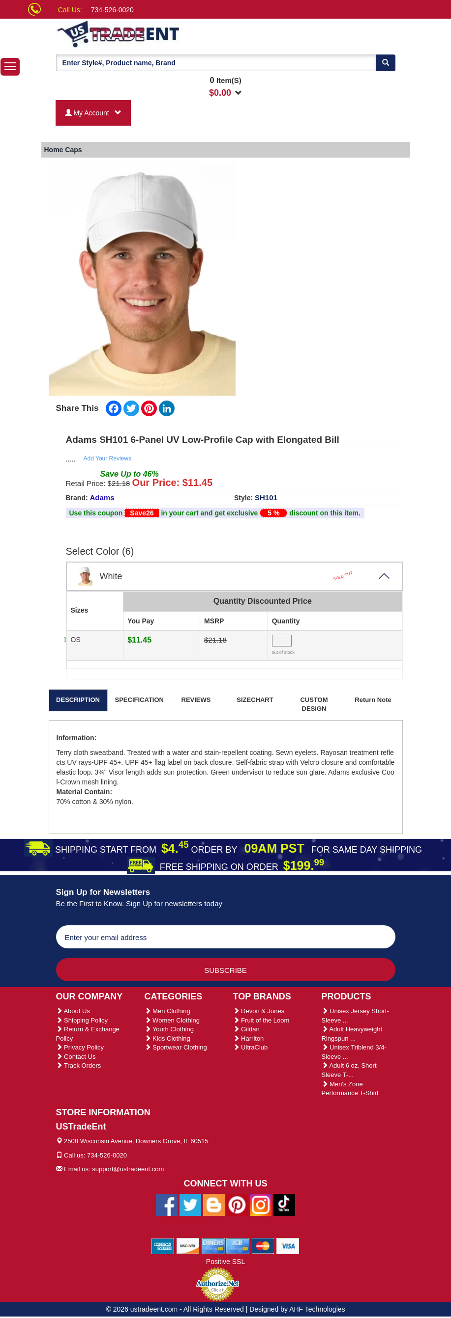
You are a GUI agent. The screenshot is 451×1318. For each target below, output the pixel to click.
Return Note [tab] (373, 699)
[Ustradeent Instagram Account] (260, 1204)
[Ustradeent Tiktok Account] (284, 1204)
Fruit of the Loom (261, 1020)
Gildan (246, 1029)
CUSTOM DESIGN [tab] (314, 704)
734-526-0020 (112, 10)
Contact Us (76, 1056)
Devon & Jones (259, 1011)
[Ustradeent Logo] (152, 33)
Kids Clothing (167, 1038)
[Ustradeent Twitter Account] (190, 1204)
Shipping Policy (82, 1020)
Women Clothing (172, 1020)
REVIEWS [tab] (196, 699)
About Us (73, 1011)
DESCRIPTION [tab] (78, 699)
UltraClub (250, 1047)
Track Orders (78, 1065)
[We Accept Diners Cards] (213, 1245)
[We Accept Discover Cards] (188, 1245)
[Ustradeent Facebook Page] (167, 1204)
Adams (102, 497)
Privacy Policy (80, 1047)
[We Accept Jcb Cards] (237, 1245)
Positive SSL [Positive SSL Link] (225, 1261)
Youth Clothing (169, 1029)
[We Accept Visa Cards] (288, 1245)
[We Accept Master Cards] (262, 1245)
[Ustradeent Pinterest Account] (237, 1204)
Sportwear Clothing (176, 1047)
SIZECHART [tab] (255, 699)
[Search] (385, 62)
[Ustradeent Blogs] (214, 1204)
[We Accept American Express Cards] (163, 1245)
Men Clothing (167, 1011)
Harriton (248, 1038)
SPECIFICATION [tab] (139, 699)
